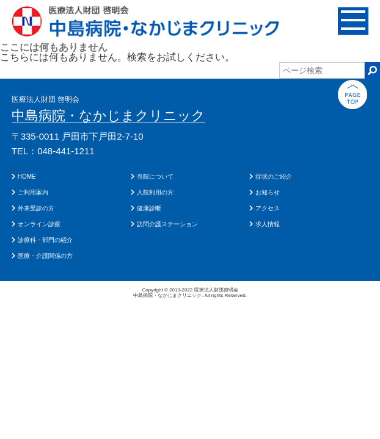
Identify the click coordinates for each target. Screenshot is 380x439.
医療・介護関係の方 (45, 255)
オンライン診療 (39, 224)
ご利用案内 (33, 192)
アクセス (267, 208)
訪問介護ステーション (167, 224)
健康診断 (149, 208)
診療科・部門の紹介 (45, 240)
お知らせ (267, 192)
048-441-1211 (65, 151)
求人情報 (267, 224)
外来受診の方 (36, 208)
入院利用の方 (155, 192)
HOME (27, 176)
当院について (155, 176)
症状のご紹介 (273, 176)
